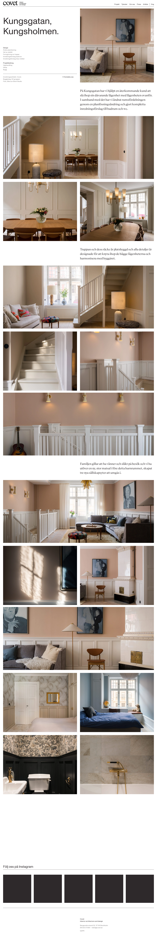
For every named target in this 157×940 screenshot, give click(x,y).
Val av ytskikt (7, 52)
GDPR (82, 931)
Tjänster (124, 4)
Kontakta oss (67, 77)
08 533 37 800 (85, 928)
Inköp (5, 67)
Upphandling (7, 65)
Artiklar (145, 4)
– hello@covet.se (96, 928)
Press (139, 4)
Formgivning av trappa (11, 54)
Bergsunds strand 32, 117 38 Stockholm (94, 925)
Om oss (132, 4)
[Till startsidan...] (14, 3)
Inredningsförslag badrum (12, 57)
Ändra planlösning (9, 50)
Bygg (5, 70)
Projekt (116, 4)
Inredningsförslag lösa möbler (14, 59)
